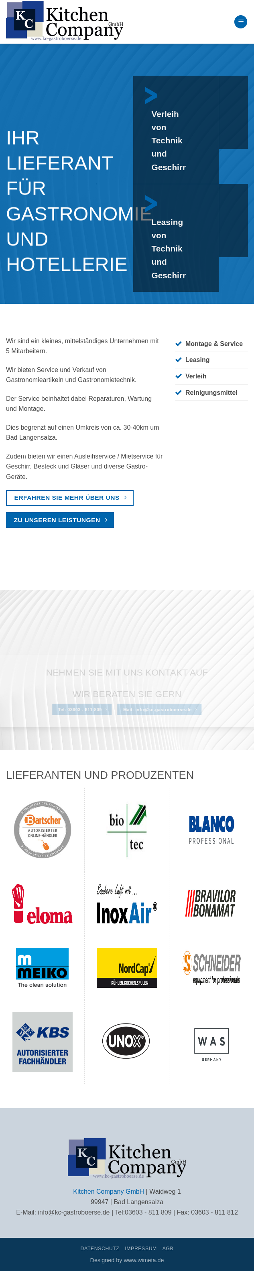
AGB (168, 1248)
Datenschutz (100, 1248)
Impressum (141, 1248)
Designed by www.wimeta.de (127, 1260)
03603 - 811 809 (148, 1212)
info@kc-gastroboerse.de (74, 1212)
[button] (240, 21)
